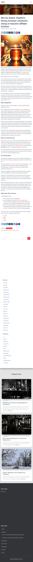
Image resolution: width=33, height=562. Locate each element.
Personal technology (7, 355)
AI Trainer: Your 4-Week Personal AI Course (12, 537)
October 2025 (6, 299)
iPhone (4, 348)
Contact (4, 549)
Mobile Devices (6, 350)
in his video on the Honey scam (15, 164)
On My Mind (4, 543)
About (3, 552)
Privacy (4, 358)
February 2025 (6, 318)
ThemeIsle (21, 559)
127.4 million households (18, 145)
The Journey (5, 362)
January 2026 (6, 292)
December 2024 (6, 323)
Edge (4, 217)
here (9, 99)
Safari (4, 218)
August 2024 (5, 325)
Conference (5, 341)
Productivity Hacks (6, 360)
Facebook (5, 346)
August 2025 (5, 304)
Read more (10, 410)
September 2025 (6, 301)
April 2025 (5, 313)
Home (3, 529)
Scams (17, 230)
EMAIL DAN (3, 491)
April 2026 (5, 285)
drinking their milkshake (16, 133)
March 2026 (5, 287)
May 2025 (5, 311)
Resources (4, 540)
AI (3, 336)
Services (4, 532)
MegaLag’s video (22, 204)
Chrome (5, 215)
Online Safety (9, 228)
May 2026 (5, 282)
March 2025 (5, 316)
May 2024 (5, 327)
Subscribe (4, 546)
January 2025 (6, 320)
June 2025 (5, 308)
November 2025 (6, 297)
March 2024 (5, 330)
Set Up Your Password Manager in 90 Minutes (13, 534)
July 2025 (5, 306)
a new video (23, 72)
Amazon (4, 339)
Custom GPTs (6, 343)
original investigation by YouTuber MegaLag (20, 109)
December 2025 (6, 294)
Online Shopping (12, 230)
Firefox (4, 220)
